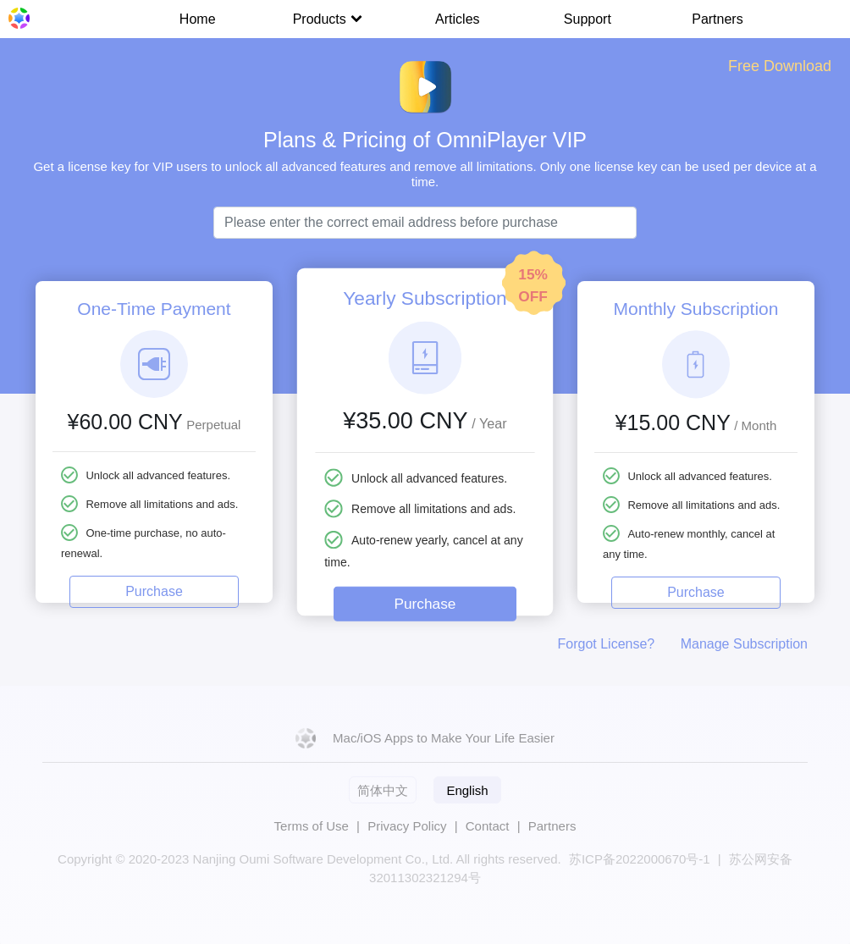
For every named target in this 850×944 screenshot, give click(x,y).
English (467, 790)
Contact (488, 826)
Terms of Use (311, 826)
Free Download (779, 66)
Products (327, 19)
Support (587, 19)
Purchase (154, 591)
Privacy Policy (406, 826)
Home (197, 19)
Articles (457, 19)
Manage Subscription (744, 644)
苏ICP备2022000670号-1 (639, 859)
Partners (717, 19)
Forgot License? (606, 644)
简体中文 (382, 790)
